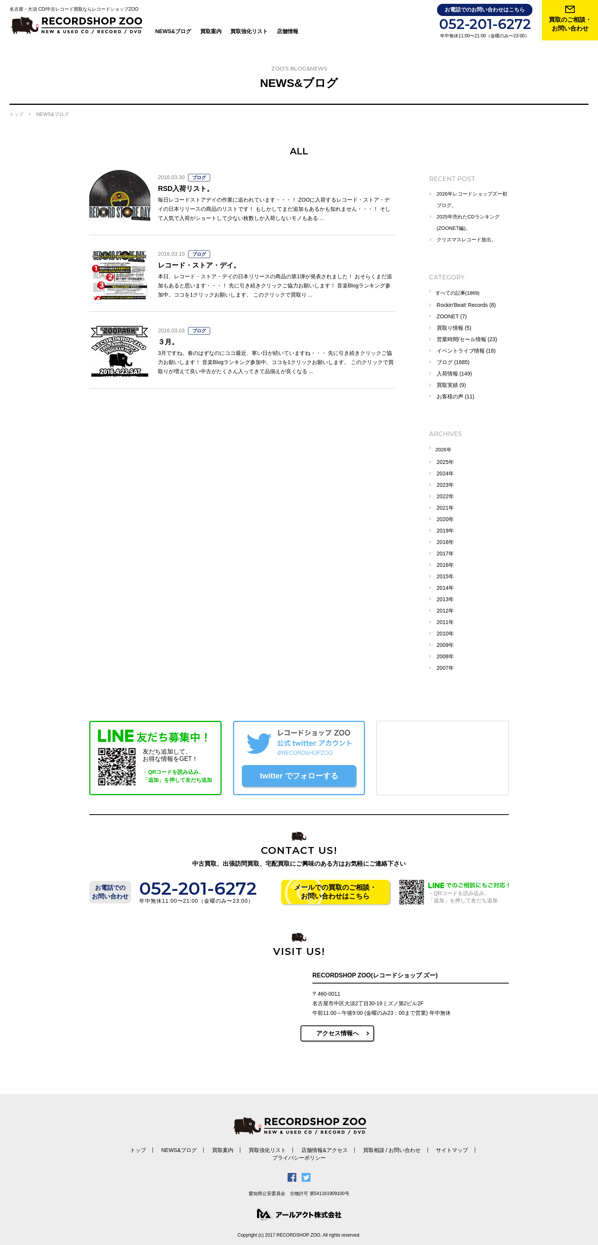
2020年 (445, 516)
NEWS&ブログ (174, 31)
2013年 (445, 597)
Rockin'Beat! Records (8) (466, 304)
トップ (16, 114)
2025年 (445, 459)
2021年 (445, 505)
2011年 (445, 619)
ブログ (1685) (453, 361)
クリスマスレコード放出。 (469, 240)
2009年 (445, 642)
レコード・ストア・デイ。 (203, 265)
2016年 (445, 562)
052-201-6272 (485, 24)
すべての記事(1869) (460, 292)
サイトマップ (411, 1148)
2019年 (445, 528)
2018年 (445, 539)
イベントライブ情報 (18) (466, 350)
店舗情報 (288, 31)
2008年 (445, 654)
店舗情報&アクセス (289, 1148)
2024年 (445, 471)
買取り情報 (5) (454, 327)
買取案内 (211, 31)
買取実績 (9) (451, 384)
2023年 (445, 482)
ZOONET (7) (452, 315)
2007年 (445, 665)
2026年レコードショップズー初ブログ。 (472, 200)
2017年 (445, 551)
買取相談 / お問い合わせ (354, 1148)
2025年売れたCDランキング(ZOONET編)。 (470, 222)
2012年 (445, 608)
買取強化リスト (249, 31)
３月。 (169, 341)
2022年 (445, 494)
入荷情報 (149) (454, 372)
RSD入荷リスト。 (189, 188)
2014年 (445, 585)
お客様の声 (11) (455, 395)
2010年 (445, 631)
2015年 (445, 574)
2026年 (445, 448)
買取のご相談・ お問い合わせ (570, 24)
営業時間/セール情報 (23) (467, 338)
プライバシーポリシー (467, 1148)
